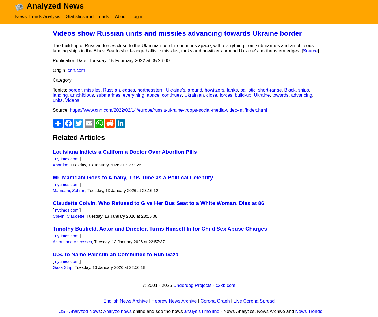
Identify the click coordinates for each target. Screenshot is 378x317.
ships (303, 90)
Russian (111, 90)
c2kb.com (225, 285)
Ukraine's (175, 90)
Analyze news (117, 311)
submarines (108, 95)
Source (310, 50)
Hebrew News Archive (174, 301)
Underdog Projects (192, 285)
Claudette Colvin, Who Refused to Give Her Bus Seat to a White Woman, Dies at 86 (158, 203)
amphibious (82, 95)
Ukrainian (194, 95)
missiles (92, 90)
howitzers (214, 90)
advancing (301, 95)
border (74, 90)
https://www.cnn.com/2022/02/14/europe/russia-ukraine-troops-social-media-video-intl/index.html (168, 110)
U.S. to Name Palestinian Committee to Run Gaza (115, 254)
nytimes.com (67, 159)
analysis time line (201, 311)
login (137, 16)
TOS (60, 311)
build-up (243, 95)
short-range (270, 90)
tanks (232, 90)
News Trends (308, 311)
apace (153, 95)
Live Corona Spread (254, 301)
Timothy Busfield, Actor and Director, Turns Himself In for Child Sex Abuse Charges (160, 229)
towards (280, 95)
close (211, 95)
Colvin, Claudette (69, 216)
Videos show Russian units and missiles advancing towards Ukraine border (177, 33)
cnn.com (76, 70)
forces (226, 95)
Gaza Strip (62, 267)
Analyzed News (85, 311)
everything (133, 95)
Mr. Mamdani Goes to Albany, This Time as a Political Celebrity (133, 177)
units (58, 100)
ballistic (247, 90)
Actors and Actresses (72, 242)
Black (289, 90)
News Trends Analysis (37, 16)
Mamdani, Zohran (69, 190)
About (121, 16)
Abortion (60, 165)
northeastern (150, 90)
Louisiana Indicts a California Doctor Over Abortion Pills (125, 152)
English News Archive (125, 301)
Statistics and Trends (87, 16)
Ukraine (262, 95)
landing (60, 95)
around (195, 90)
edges (128, 90)
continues (172, 95)
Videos (72, 100)
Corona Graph (215, 301)
